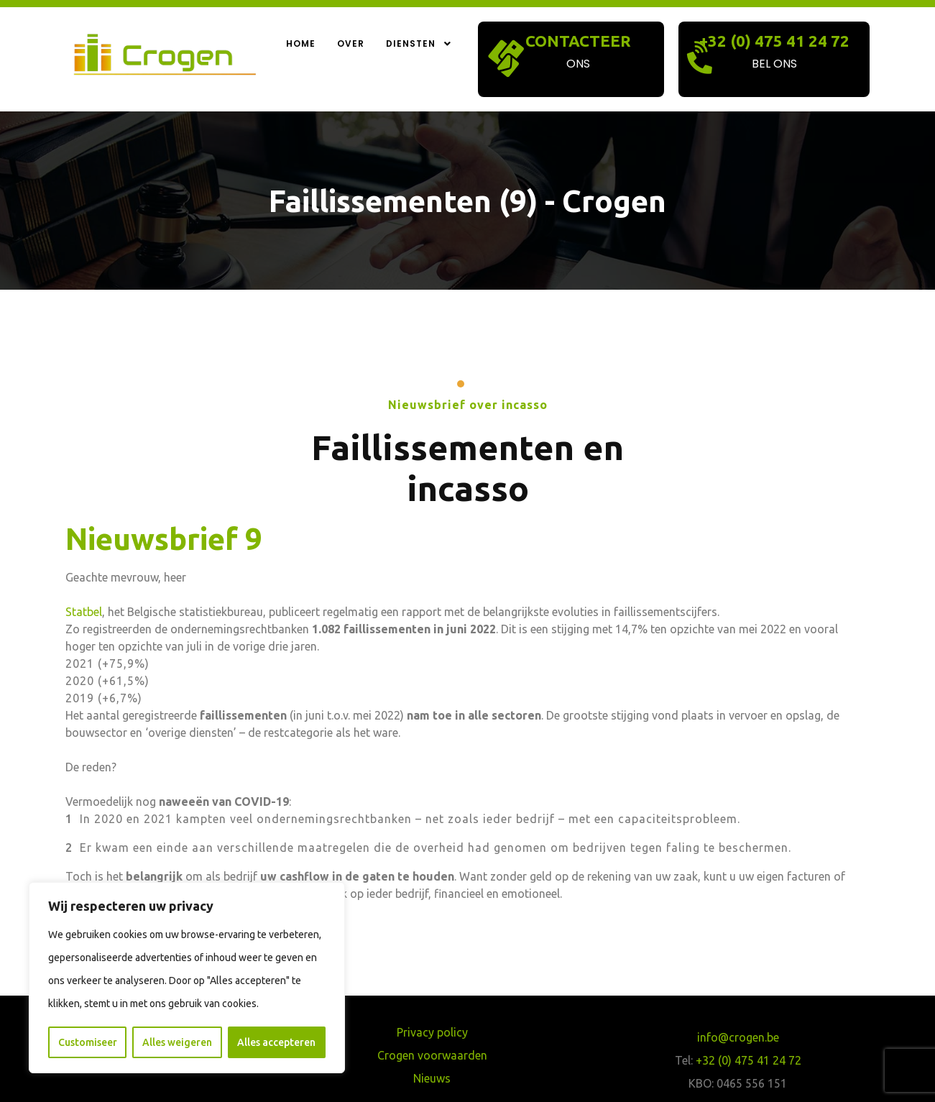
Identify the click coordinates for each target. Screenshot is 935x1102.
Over (350, 43)
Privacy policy (432, 1032)
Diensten (419, 43)
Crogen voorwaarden (432, 1055)
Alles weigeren (177, 1042)
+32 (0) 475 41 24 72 (774, 41)
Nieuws (432, 1078)
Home (300, 43)
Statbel (83, 611)
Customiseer (87, 1042)
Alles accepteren (276, 1042)
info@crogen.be (738, 1037)
